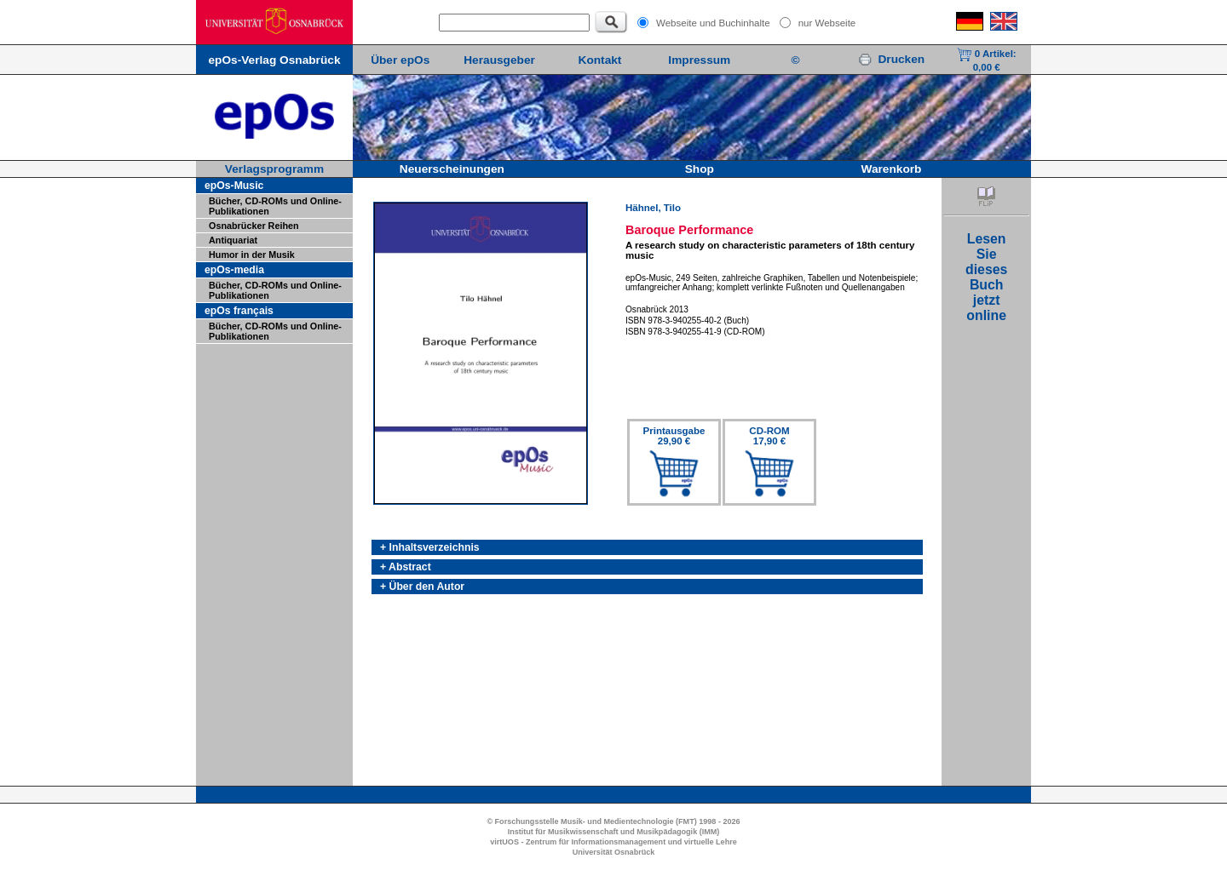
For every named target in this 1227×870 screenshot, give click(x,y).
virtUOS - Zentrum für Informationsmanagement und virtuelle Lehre (613, 842)
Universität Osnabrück (614, 852)
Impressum (699, 60)
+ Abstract (405, 567)
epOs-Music (233, 186)
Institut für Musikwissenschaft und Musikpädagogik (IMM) (614, 831)
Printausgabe (674, 436)
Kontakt (600, 60)
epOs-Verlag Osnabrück (274, 60)
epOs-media (234, 270)
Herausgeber (499, 60)
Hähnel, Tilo (653, 208)
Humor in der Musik (252, 254)
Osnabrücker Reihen (254, 225)
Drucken (891, 59)
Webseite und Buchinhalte (713, 23)
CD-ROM (769, 436)
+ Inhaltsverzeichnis (430, 547)
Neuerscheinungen (452, 169)
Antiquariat (233, 240)
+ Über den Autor (422, 586)
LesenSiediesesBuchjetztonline (986, 277)
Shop (699, 169)
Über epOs (400, 60)
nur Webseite (827, 23)
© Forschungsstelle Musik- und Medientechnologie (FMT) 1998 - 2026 (613, 821)
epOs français (239, 311)
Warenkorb (891, 169)
